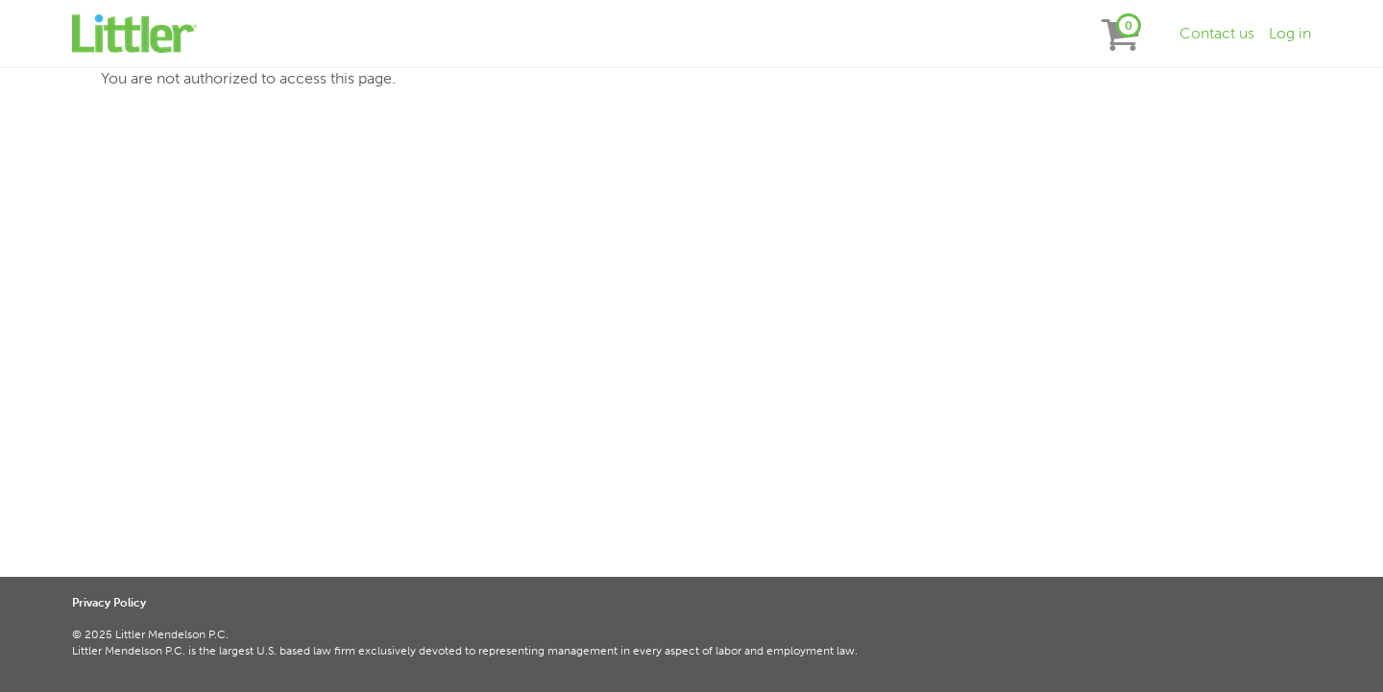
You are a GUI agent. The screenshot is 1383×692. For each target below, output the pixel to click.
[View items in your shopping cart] (1120, 34)
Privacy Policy (109, 602)
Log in (1290, 33)
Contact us (1216, 33)
